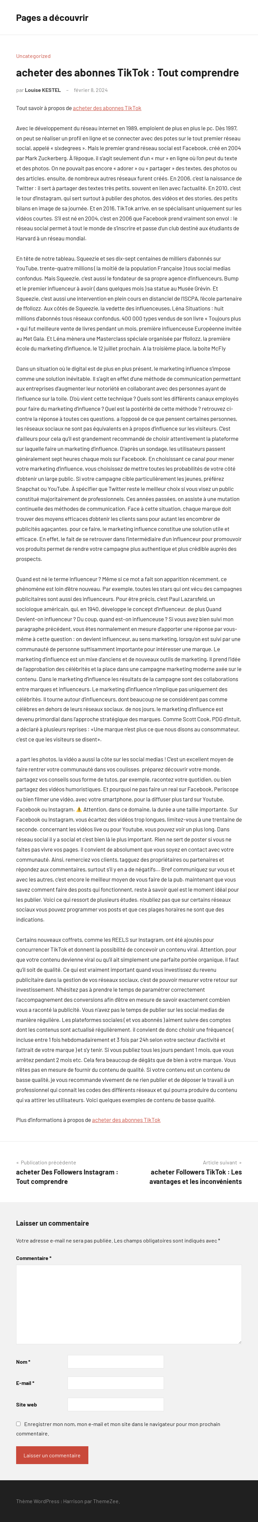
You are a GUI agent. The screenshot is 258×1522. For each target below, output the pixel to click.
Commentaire (33, 1258)
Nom (23, 1361)
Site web (26, 1404)
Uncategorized (33, 56)
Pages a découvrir (54, 17)
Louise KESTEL (43, 90)
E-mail (25, 1383)
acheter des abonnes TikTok (107, 107)
